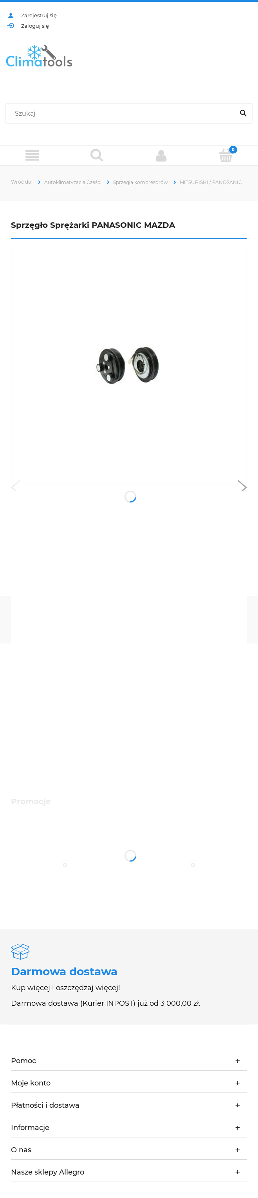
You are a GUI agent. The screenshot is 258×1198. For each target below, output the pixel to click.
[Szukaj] (243, 114)
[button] (15, 489)
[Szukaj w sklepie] (122, 113)
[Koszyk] (225, 155)
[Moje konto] (161, 155)
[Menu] (32, 156)
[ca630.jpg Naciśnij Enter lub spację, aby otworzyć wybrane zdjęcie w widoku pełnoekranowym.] (129, 365)
